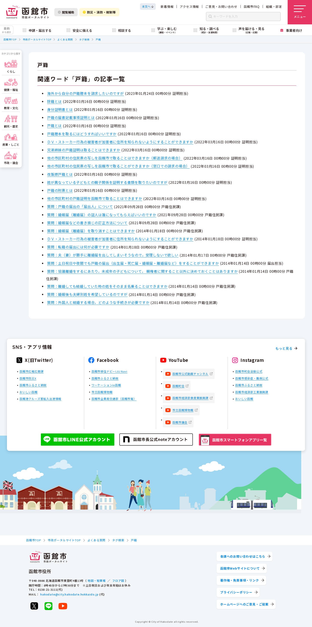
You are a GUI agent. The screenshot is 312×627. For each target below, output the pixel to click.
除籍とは (54, 101)
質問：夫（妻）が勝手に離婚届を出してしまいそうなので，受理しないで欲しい (113, 254)
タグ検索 (84, 39)
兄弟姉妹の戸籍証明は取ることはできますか (83, 149)
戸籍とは (54, 125)
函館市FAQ (252, 6)
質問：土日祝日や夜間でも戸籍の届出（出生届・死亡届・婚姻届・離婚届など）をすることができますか (133, 263)
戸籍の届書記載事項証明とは (71, 117)
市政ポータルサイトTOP (37, 39)
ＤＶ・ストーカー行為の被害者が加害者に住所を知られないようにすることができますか (120, 141)
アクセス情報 (189, 6)
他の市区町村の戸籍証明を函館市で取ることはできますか (94, 198)
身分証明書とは (60, 109)
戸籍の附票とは (60, 190)
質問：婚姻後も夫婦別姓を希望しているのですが (87, 294)
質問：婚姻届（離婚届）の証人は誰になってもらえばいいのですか (101, 214)
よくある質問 (65, 39)
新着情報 (167, 6)
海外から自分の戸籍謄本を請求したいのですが (85, 93)
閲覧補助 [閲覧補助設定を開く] (66, 12)
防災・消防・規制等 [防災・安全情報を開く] (99, 12)
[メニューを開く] (300, 12)
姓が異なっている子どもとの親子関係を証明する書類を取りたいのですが (107, 182)
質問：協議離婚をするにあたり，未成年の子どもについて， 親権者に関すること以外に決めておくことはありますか (142, 271)
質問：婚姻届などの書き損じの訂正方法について (87, 222)
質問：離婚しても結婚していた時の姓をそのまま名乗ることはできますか (107, 286)
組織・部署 (274, 6)
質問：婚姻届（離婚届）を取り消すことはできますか (91, 230)
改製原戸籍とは (60, 174)
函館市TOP (10, 39)
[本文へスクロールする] (148, 6)
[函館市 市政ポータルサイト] (27, 12)
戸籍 (98, 39)
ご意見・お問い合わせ (221, 6)
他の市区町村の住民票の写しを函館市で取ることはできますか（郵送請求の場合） (114, 158)
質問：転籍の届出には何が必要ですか (78, 246)
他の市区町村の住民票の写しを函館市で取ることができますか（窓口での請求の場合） (118, 166)
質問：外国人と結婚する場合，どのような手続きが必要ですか (98, 302)
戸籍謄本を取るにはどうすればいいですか (82, 133)
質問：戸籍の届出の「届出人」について (80, 206)
